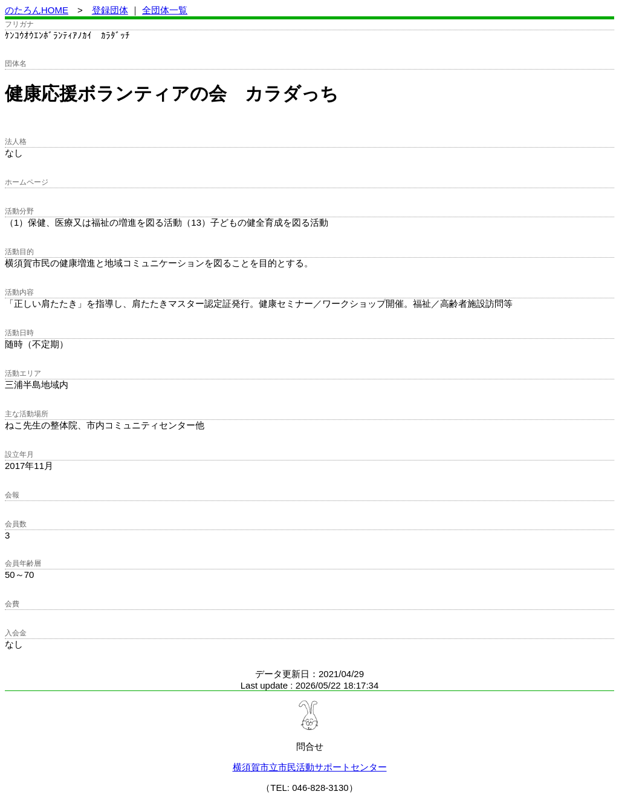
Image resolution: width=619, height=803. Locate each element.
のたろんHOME (36, 10)
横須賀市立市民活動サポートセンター (310, 767)
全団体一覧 (164, 10)
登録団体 (110, 10)
